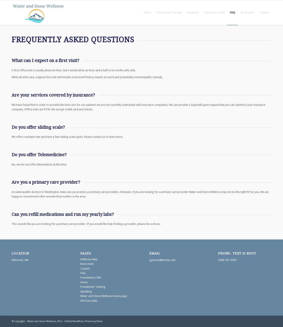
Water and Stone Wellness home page (103, 296)
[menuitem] (147, 12)
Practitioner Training (92, 286)
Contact (85, 268)
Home (84, 282)
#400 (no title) (88, 259)
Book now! (86, 263)
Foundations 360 (90, 277)
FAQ (83, 273)
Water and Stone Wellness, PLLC (45, 321)
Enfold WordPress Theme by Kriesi (83, 321)
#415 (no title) (88, 300)
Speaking (86, 291)
